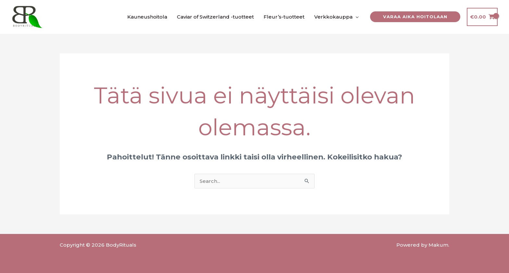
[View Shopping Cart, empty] (482, 17)
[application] (356, 17)
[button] (415, 16)
